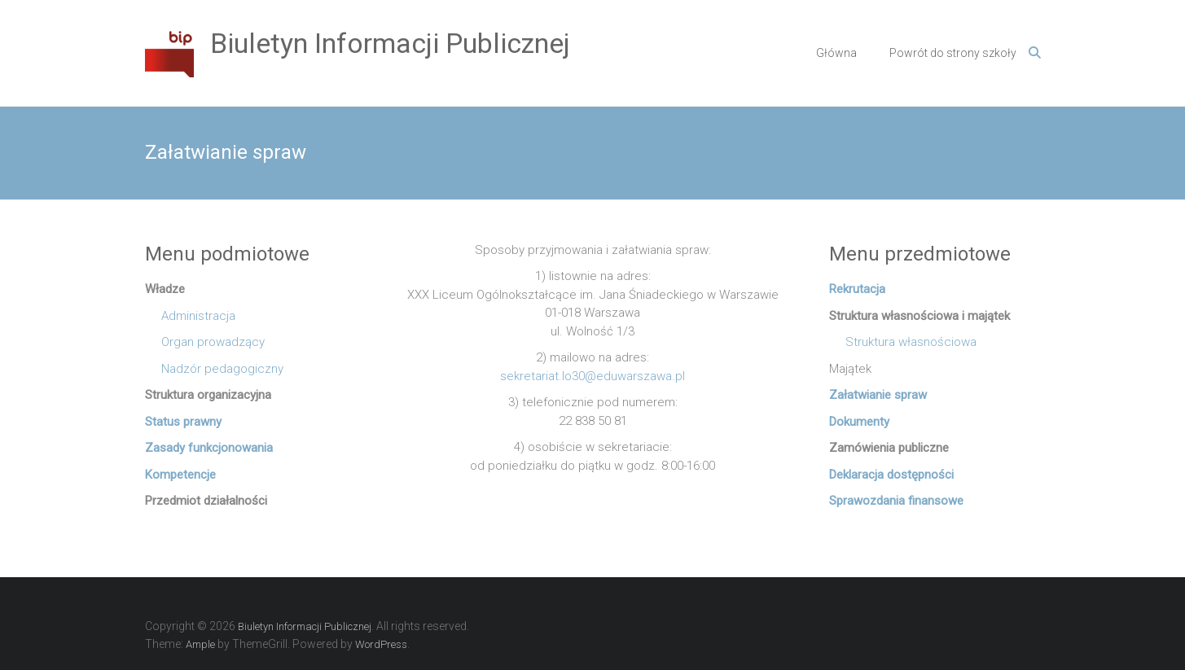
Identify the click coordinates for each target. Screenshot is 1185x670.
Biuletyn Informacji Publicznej (390, 43)
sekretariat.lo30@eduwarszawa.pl (592, 376)
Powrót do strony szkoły (952, 52)
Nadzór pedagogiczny (214, 368)
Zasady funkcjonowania (209, 447)
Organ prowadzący (205, 342)
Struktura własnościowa (903, 342)
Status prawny (183, 421)
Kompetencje (180, 474)
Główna (836, 52)
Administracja (190, 316)
